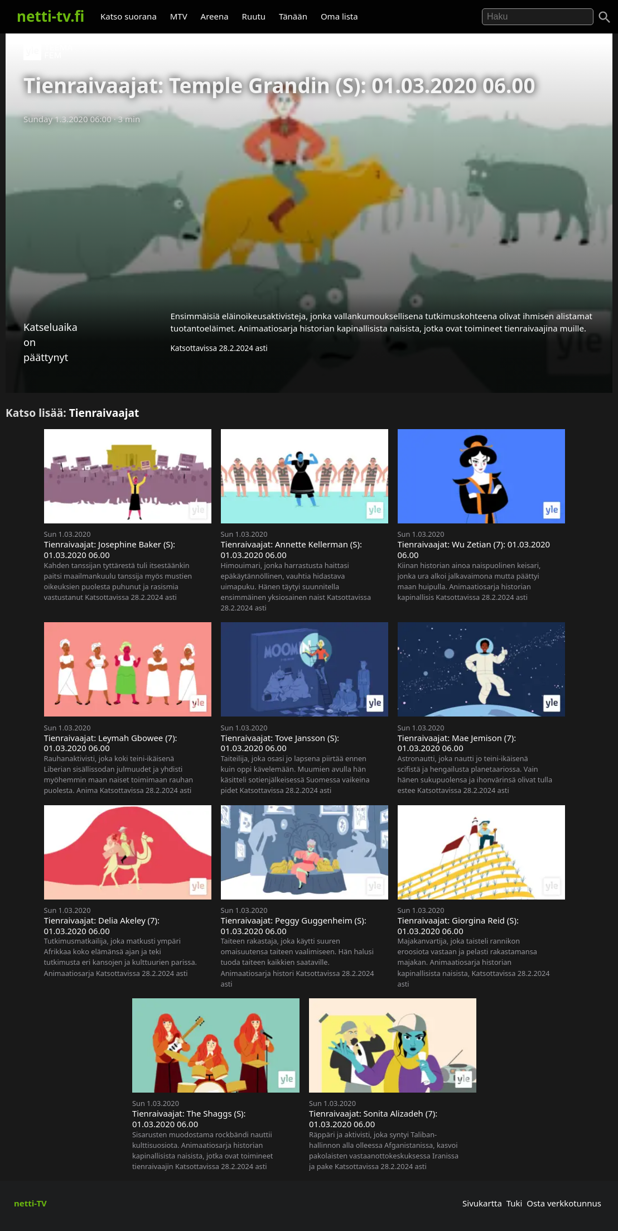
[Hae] (537, 16)
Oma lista (339, 16)
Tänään (293, 16)
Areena (215, 16)
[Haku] (604, 17)
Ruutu (254, 16)
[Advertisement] (309, 214)
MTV (178, 16)
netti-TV (30, 1203)
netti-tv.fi (50, 16)
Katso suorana (128, 16)
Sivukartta (482, 1203)
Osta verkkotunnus (564, 1203)
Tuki (514, 1203)
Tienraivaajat (104, 412)
